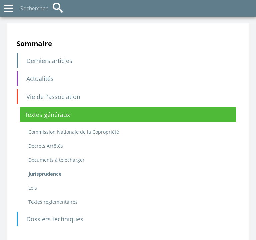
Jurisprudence (45, 174)
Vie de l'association (53, 97)
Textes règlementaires (53, 202)
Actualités (40, 79)
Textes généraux (47, 115)
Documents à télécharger (56, 160)
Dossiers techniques (54, 219)
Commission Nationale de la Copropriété (73, 132)
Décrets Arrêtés (45, 146)
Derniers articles (49, 61)
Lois (32, 188)
